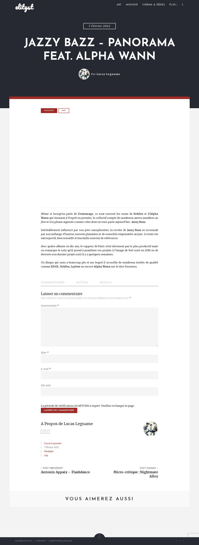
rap (64, 110)
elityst (24, 6)
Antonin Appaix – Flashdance (65, 472)
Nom (45, 352)
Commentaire (50, 305)
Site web (46, 385)
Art (119, 5)
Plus (172, 5)
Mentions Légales (61, 541)
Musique (132, 5)
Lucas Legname (108, 74)
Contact (41, 541)
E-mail (46, 369)
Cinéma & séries (153, 5)
